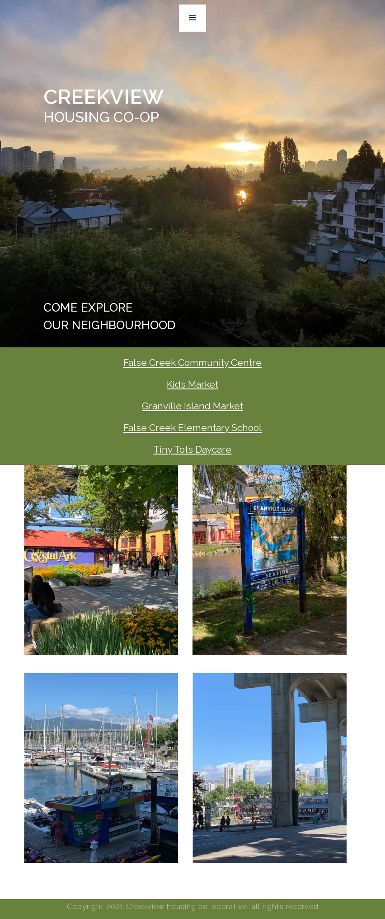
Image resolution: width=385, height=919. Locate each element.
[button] (192, 18)
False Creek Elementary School (192, 427)
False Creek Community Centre (192, 362)
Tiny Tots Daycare (192, 449)
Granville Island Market (192, 406)
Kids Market (192, 384)
